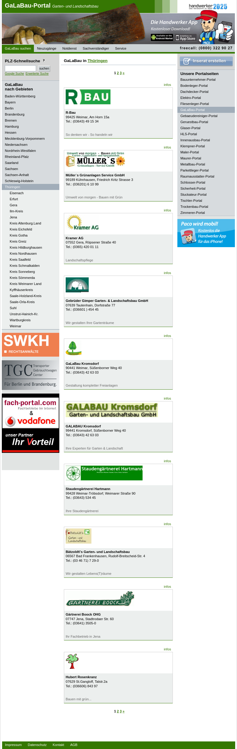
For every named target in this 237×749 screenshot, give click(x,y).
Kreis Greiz (18, 241)
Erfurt (14, 199)
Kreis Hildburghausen (26, 247)
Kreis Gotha (19, 235)
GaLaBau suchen (18, 48)
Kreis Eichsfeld (21, 229)
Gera (13, 205)
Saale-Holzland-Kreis (25, 296)
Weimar (15, 326)
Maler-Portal (189, 152)
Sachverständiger (96, 48)
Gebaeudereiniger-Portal (199, 116)
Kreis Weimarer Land (25, 284)
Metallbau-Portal (192, 164)
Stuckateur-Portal (193, 194)
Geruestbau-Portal (194, 122)
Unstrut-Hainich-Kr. (24, 314)
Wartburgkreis (20, 320)
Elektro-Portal (190, 98)
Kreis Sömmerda (22, 278)
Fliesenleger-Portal (194, 104)
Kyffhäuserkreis (21, 290)
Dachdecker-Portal (194, 91)
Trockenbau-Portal (194, 206)
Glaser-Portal (190, 128)
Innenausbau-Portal (195, 140)
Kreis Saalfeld (20, 259)
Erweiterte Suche (36, 73)
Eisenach (17, 193)
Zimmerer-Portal (192, 212)
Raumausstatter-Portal (197, 176)
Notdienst (69, 48)
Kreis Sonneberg (22, 271)
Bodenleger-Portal (194, 85)
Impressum (13, 745)
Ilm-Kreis (16, 211)
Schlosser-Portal (192, 182)
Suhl (13, 308)
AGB (73, 745)
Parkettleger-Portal (194, 170)
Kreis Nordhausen (23, 253)
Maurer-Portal (190, 158)
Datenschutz (37, 745)
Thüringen (97, 60)
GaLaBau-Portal (51, 5)
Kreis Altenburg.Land (25, 223)
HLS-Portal (188, 134)
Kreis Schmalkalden (25, 265)
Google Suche (14, 73)
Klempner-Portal (192, 146)
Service (120, 48)
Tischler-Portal (191, 200)
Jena (13, 217)
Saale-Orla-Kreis (22, 302)
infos (167, 85)
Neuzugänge (46, 48)
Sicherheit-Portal (193, 188)
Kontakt (58, 745)
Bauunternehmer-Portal (198, 79)
